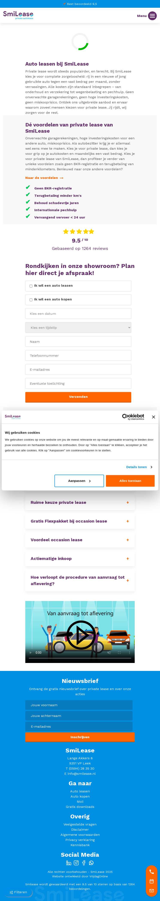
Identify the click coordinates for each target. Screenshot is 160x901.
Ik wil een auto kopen (53, 299)
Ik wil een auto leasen (53, 285)
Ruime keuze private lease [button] (58, 502)
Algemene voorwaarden (80, 835)
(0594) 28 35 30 (81, 768)
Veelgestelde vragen (80, 824)
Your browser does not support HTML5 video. (80, 632)
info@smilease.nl (82, 774)
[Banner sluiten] (153, 416)
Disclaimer (80, 829)
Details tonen (136, 467)
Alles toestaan (130, 481)
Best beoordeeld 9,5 (82, 4)
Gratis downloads (80, 807)
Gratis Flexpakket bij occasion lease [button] (69, 521)
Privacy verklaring (80, 840)
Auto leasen (80, 791)
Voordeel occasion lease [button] (56, 539)
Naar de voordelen (44, 178)
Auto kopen (80, 796)
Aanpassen (79, 481)
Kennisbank (80, 845)
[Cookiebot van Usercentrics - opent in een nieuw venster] (125, 417)
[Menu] (152, 15)
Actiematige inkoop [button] (51, 558)
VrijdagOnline (98, 876)
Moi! (80, 802)
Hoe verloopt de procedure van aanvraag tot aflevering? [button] (78, 580)
